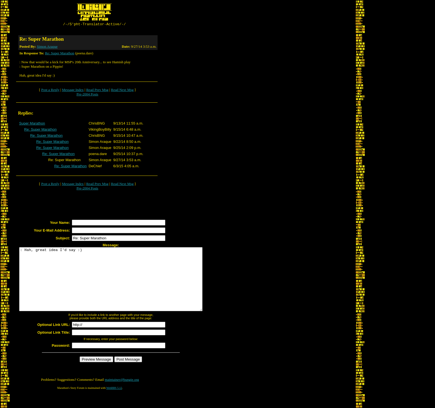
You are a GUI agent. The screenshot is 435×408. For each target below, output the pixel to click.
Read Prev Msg (97, 90)
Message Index (73, 90)
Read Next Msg (122, 90)
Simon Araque (47, 47)
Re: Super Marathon (59, 54)
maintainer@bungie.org (122, 393)
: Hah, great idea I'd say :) (122, 286)
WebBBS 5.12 (114, 401)
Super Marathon (32, 124)
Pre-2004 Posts (87, 95)
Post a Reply (50, 90)
